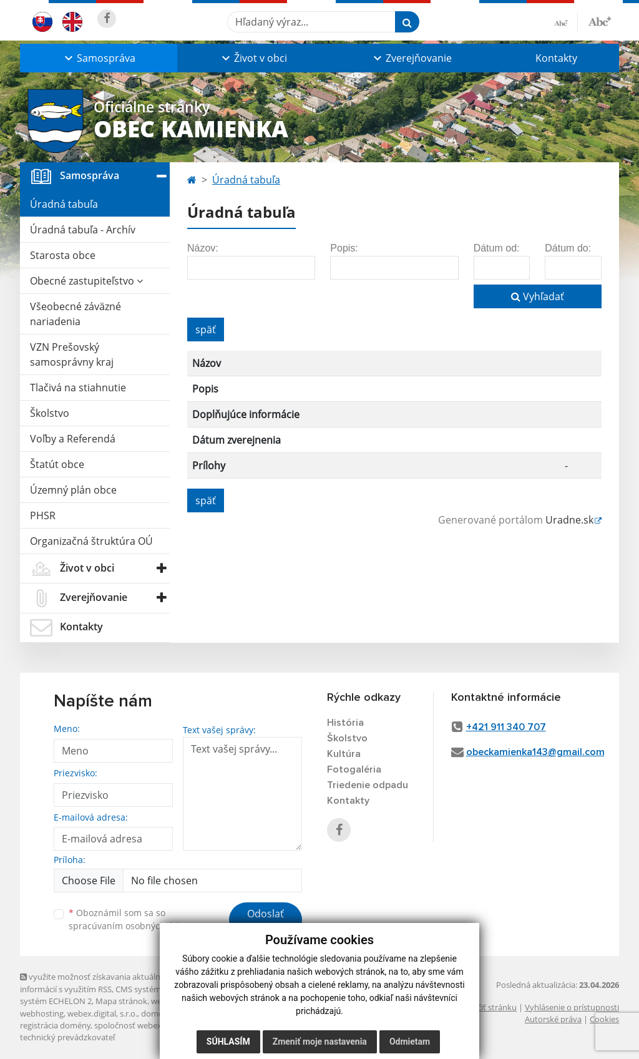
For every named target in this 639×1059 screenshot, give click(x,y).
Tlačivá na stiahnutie (78, 387)
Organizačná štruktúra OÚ (91, 541)
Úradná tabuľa (64, 204)
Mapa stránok (121, 1001)
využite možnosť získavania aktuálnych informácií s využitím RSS (96, 982)
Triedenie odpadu (367, 785)
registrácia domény (55, 1025)
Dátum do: (568, 248)
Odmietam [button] (409, 1042)
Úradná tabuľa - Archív (82, 230)
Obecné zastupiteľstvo (86, 281)
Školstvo (49, 413)
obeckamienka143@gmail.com (535, 752)
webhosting (42, 1013)
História (345, 723)
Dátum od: (497, 248)
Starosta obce (62, 255)
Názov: (202, 248)
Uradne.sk (569, 520)
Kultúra (344, 754)
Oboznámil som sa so (132, 919)
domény (156, 1013)
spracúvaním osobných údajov (132, 926)
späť (205, 329)
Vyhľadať (537, 296)
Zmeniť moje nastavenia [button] (320, 1042)
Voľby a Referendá (72, 439)
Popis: (344, 248)
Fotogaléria (354, 769)
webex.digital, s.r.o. (102, 1013)
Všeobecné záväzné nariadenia (75, 314)
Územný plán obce (73, 490)
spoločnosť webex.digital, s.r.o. (150, 1025)
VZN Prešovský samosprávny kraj (72, 354)
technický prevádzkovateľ (67, 1037)
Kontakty (556, 58)
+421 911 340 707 (506, 727)
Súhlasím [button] (228, 1042)
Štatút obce (57, 464)
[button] (98, 58)
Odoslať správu (265, 921)
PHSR (43, 515)
